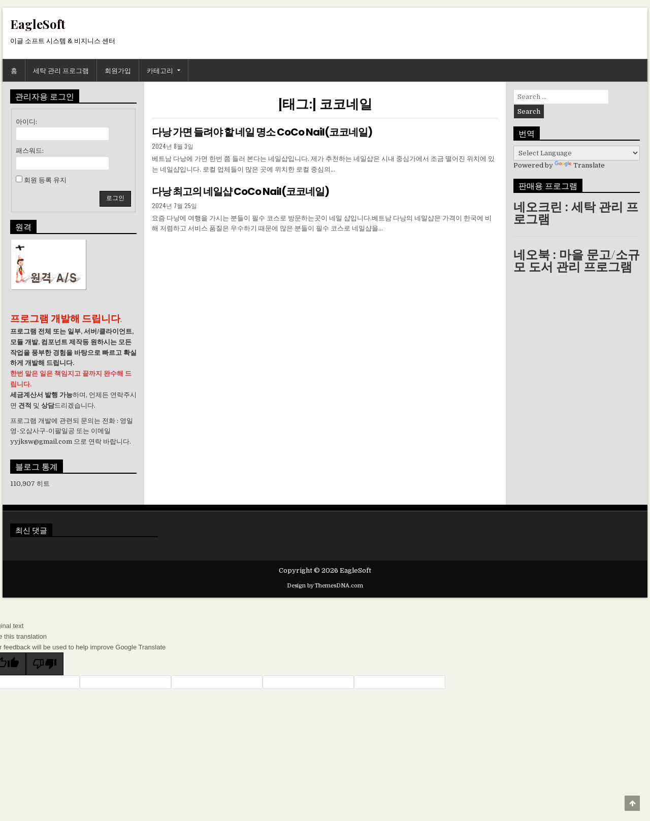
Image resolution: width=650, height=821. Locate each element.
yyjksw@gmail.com (41, 441)
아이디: (26, 121)
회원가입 (118, 70)
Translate (580, 165)
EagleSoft (38, 24)
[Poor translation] (44, 663)
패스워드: (30, 150)
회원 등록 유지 (45, 180)
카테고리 (160, 70)
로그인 (115, 198)
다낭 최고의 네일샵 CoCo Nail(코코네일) (240, 191)
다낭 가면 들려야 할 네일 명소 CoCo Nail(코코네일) (262, 132)
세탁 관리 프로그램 (61, 70)
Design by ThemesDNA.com (325, 585)
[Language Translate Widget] (576, 153)
